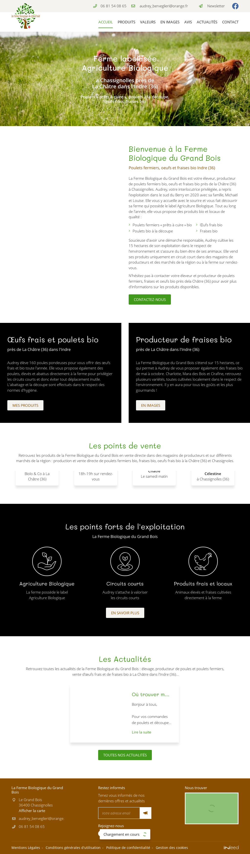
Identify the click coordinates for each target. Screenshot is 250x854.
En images (169, 22)
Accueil (105, 22)
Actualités (207, 22)
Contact (230, 22)
